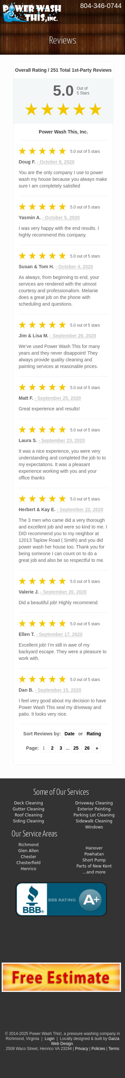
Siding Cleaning (28, 821)
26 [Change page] (87, 748)
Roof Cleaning (28, 815)
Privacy (82, 1048)
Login (49, 1038)
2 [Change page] (52, 748)
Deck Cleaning (28, 803)
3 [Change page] (61, 748)
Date (70, 733)
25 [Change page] (76, 748)
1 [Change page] (43, 748)
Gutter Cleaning (28, 809)
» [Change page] (97, 748)
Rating (94, 733)
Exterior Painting (94, 809)
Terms (113, 1048)
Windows (94, 827)
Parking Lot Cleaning (94, 815)
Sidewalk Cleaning (94, 821)
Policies (98, 1048)
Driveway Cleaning (94, 803)
